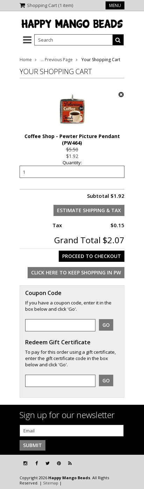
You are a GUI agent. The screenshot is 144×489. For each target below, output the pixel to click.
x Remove (120, 94)
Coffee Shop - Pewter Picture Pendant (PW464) (72, 139)
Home (26, 60)
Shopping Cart (50, 5)
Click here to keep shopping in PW (76, 272)
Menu (115, 5)
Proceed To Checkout (91, 256)
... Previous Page (57, 60)
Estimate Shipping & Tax (89, 210)
